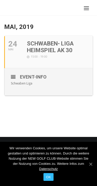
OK (48, 177)
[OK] (90, 164)
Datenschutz (48, 169)
